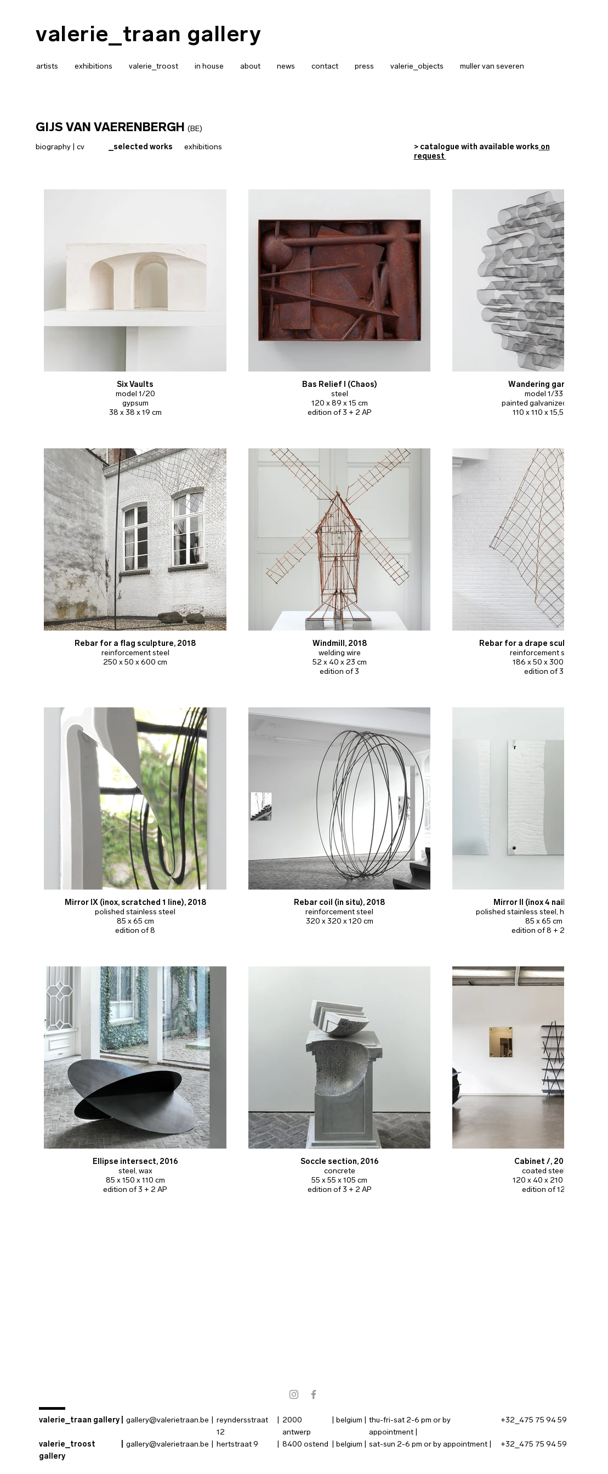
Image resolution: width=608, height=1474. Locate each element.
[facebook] (314, 1394)
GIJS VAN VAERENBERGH (110, 127)
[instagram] (294, 1394)
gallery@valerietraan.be (167, 1420)
